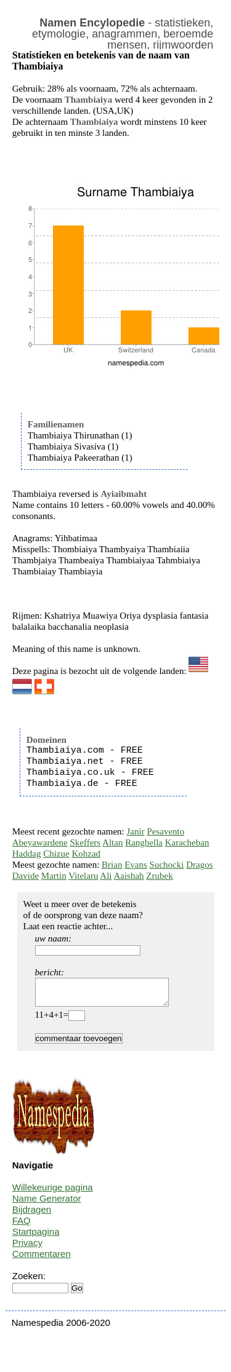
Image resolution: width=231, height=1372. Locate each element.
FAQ (21, 1226)
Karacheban (187, 842)
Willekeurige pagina (52, 1193)
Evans (135, 865)
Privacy (27, 1248)
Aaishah (128, 876)
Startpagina (36, 1237)
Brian (112, 865)
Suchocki (167, 865)
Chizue (56, 853)
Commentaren (41, 1259)
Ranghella (144, 842)
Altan (112, 842)
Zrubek (159, 876)
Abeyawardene (40, 842)
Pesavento (165, 831)
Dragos (199, 865)
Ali (105, 876)
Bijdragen (31, 1215)
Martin (54, 876)
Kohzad (85, 853)
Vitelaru (83, 876)
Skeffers (85, 842)
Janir (136, 831)
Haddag (26, 853)
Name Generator (46, 1204)
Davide (25, 876)
